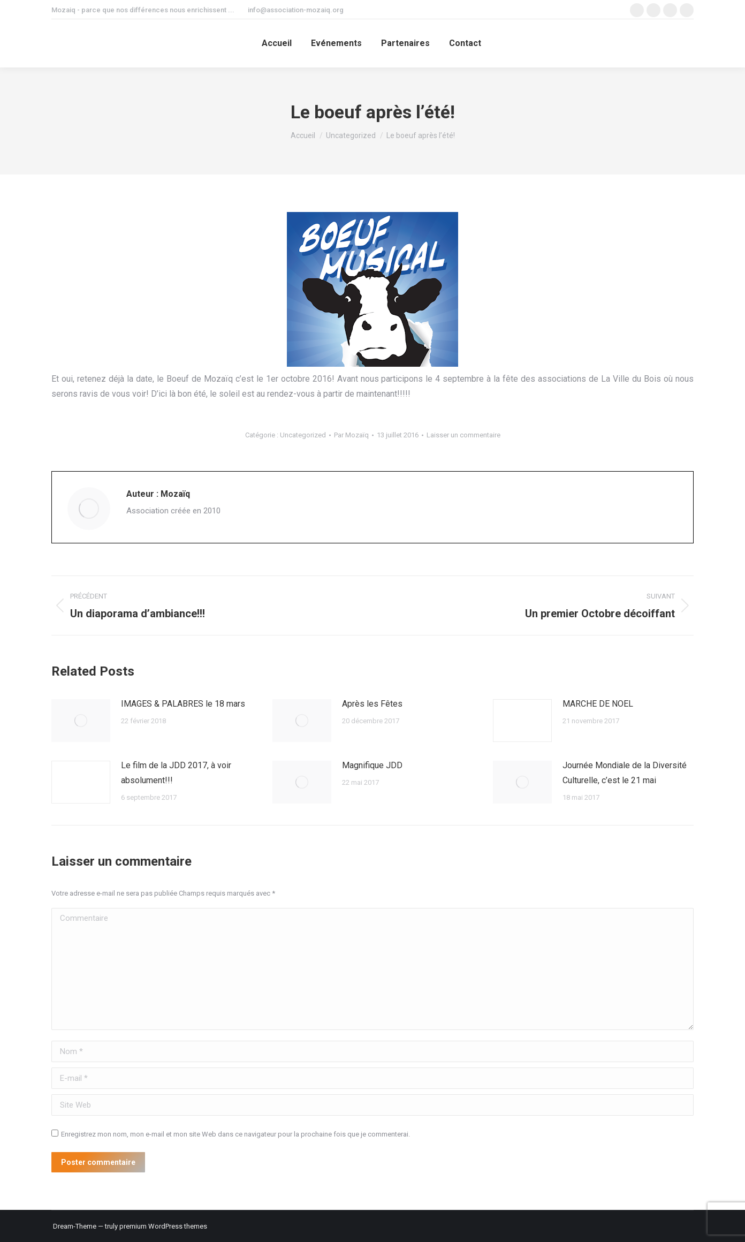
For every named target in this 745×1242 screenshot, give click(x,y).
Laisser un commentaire (463, 435)
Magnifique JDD (372, 765)
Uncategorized (303, 435)
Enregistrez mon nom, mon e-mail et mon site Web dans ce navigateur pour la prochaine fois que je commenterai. (235, 1134)
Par (351, 435)
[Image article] (80, 720)
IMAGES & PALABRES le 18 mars (183, 704)
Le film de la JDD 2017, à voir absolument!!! (176, 772)
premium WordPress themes (163, 1226)
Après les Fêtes (372, 704)
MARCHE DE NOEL (597, 704)
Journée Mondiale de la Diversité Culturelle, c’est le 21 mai (624, 772)
